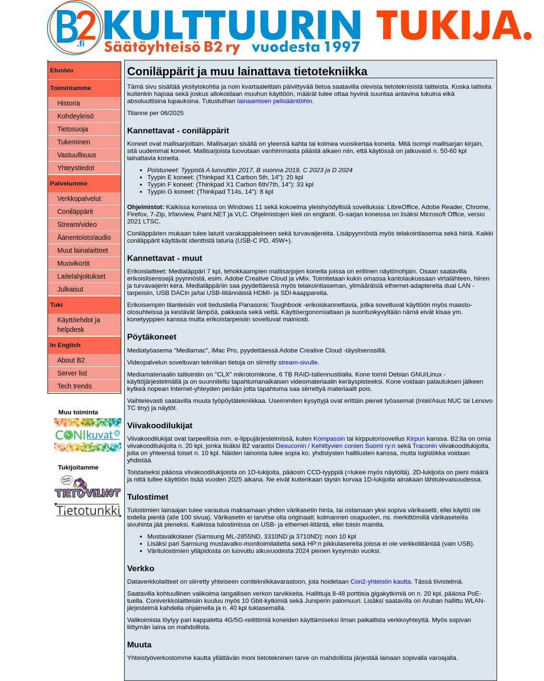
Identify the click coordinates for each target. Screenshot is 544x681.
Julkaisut (70, 289)
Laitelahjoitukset (81, 276)
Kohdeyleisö (76, 116)
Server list (72, 373)
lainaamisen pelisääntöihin (274, 101)
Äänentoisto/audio (84, 237)
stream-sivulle (298, 362)
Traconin (425, 445)
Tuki (56, 304)
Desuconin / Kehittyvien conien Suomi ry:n (336, 445)
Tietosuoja (73, 129)
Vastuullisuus (77, 155)
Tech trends (75, 386)
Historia (69, 103)
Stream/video (77, 224)
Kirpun (415, 438)
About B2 (71, 360)
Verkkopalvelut (79, 198)
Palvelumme (69, 183)
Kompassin (329, 438)
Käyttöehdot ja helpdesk (79, 324)
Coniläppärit (75, 211)
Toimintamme (71, 88)
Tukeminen (74, 142)
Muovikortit (74, 263)
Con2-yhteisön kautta (380, 581)
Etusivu (61, 70)
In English (65, 345)
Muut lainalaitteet (83, 250)
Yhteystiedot (76, 168)
